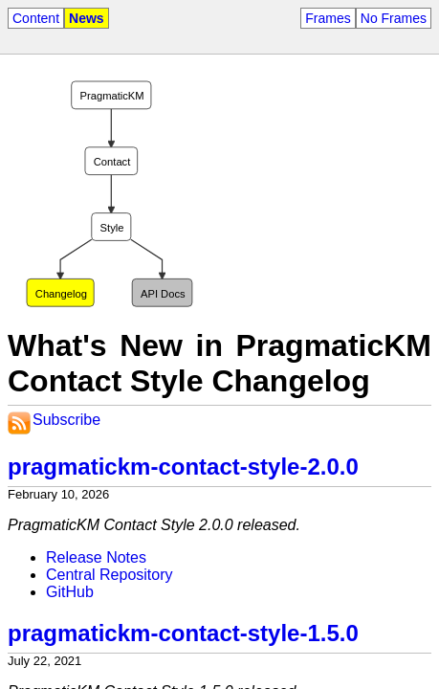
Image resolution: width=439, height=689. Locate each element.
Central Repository (109, 575)
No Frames (394, 18)
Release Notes (96, 557)
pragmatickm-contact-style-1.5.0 (183, 633)
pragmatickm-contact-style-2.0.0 (183, 466)
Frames (327, 18)
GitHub (70, 592)
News (86, 18)
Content (35, 18)
